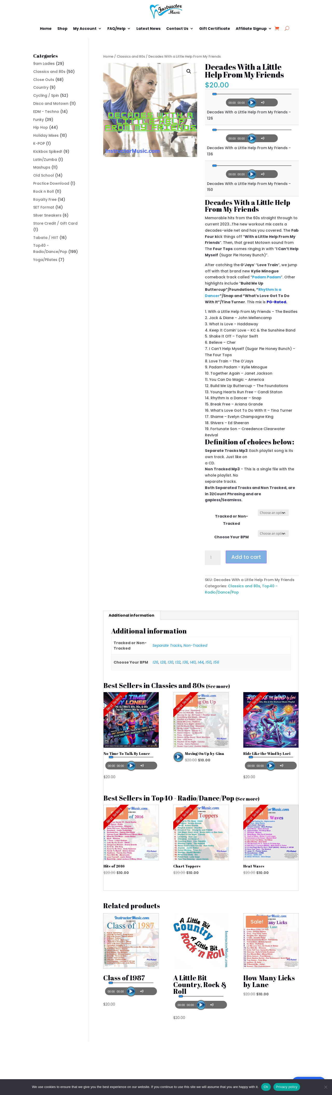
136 (185, 662)
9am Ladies (44, 63)
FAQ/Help (116, 28)
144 (201, 662)
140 (193, 662)
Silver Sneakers (47, 215)
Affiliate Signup (251, 28)
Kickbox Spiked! (47, 151)
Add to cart (246, 557)
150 (208, 662)
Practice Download (51, 183)
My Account (84, 28)
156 (216, 662)
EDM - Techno (46, 111)
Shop (62, 28)
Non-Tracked (195, 645)
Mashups (41, 167)
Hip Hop (40, 127)
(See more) (218, 686)
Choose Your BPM (231, 537)
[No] (325, 1087)
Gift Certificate (214, 28)
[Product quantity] (212, 557)
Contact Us (177, 28)
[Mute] (263, 103)
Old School (43, 175)
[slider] (251, 129)
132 (178, 662)
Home (46, 28)
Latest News (148, 28)
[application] (251, 100)
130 (170, 662)
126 (155, 662)
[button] (188, 71)
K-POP (39, 143)
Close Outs (43, 79)
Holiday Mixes (46, 135)
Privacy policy (287, 1087)
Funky (38, 119)
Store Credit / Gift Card (55, 223)
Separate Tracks (167, 645)
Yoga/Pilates (45, 259)
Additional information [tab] (131, 615)
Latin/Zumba (45, 159)
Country (41, 87)
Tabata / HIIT (45, 237)
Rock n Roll (43, 191)
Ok (266, 1087)
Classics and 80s (131, 56)
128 (163, 662)
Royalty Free (45, 199)
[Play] (252, 102)
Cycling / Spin (46, 95)
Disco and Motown (50, 103)
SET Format (43, 207)
